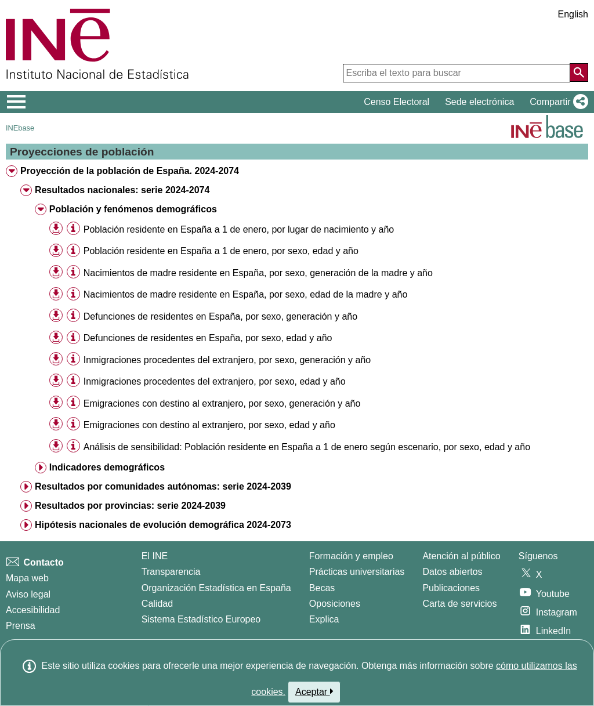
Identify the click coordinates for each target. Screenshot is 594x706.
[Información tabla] (73, 229)
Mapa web (27, 578)
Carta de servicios (459, 604)
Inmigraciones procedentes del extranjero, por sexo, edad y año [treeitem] (215, 381)
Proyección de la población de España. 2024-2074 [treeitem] (129, 171)
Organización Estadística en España (216, 588)
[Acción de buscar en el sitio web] (579, 72)
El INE (155, 556)
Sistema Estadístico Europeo (201, 619)
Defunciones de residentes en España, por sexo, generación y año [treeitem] (220, 316)
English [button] (573, 14)
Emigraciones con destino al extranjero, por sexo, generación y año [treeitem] (222, 403)
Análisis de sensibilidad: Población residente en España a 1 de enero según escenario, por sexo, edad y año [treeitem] (307, 447)
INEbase (20, 128)
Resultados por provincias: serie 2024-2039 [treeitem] (130, 506)
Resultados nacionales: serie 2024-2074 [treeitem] (122, 190)
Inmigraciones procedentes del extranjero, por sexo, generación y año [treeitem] (227, 360)
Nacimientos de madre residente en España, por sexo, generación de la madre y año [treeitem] (258, 273)
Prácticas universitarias (357, 572)
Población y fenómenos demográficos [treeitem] (133, 209)
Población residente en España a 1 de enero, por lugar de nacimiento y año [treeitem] (239, 229)
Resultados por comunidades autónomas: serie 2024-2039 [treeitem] (163, 486)
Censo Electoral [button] (396, 102)
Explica (324, 619)
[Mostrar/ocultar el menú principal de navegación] (16, 102)
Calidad (157, 604)
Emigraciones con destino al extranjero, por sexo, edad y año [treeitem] (209, 425)
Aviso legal (28, 594)
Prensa (20, 626)
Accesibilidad (33, 610)
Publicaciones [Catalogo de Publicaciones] (451, 588)
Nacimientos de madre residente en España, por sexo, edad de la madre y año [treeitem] (246, 294)
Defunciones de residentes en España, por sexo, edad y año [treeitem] (208, 338)
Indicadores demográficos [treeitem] (107, 467)
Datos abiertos (452, 572)
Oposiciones (334, 604)
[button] (556, 102)
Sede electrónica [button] (479, 102)
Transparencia (171, 572)
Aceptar (314, 691)
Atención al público (461, 556)
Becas (322, 588)
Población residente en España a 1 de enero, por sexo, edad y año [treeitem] (221, 251)
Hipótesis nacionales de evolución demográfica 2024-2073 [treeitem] (163, 525)
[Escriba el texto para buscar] (456, 73)
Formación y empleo (351, 556)
